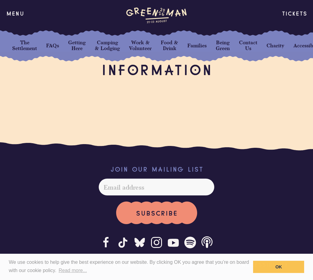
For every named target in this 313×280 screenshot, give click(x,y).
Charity (275, 45)
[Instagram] (156, 242)
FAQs (52, 45)
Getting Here (77, 45)
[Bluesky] (140, 242)
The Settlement (24, 45)
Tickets (294, 13)
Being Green (223, 45)
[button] (15, 13)
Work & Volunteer (140, 45)
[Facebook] (106, 242)
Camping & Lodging (107, 45)
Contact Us (248, 45)
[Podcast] (207, 242)
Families (197, 45)
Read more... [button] (73, 270)
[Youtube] (173, 242)
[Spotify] (190, 242)
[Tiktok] (123, 242)
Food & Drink (169, 45)
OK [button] (278, 266)
